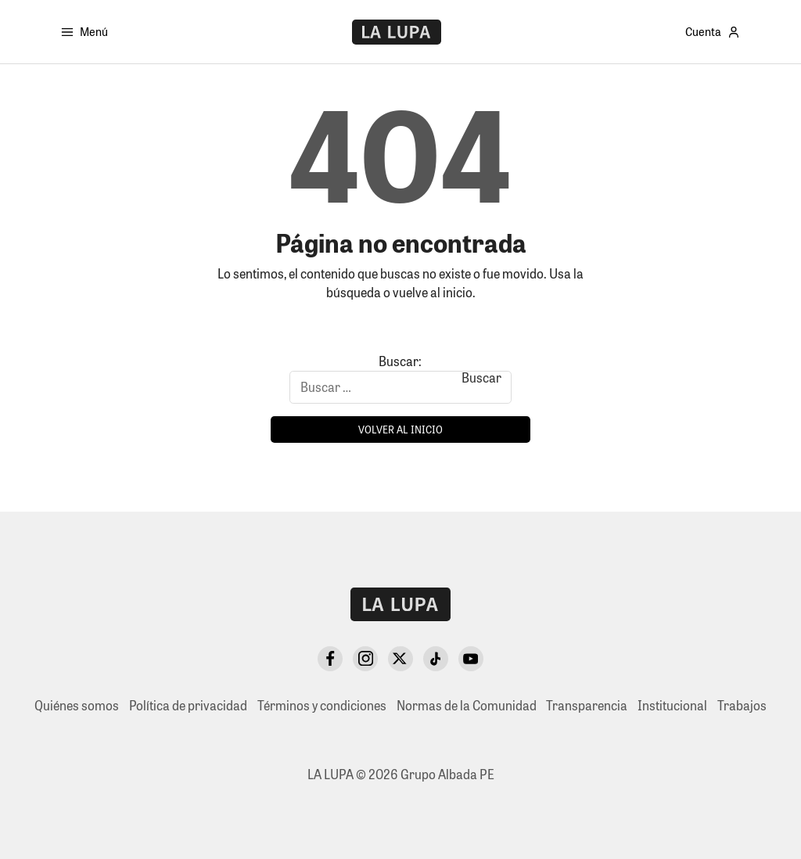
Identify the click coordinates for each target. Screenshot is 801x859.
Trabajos (742, 705)
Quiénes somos (76, 705)
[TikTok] (435, 658)
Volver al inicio (400, 429)
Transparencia (586, 705)
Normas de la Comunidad (467, 705)
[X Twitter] (400, 658)
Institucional (672, 705)
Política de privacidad (188, 705)
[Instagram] (365, 658)
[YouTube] (470, 658)
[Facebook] (330, 658)
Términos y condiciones (321, 705)
